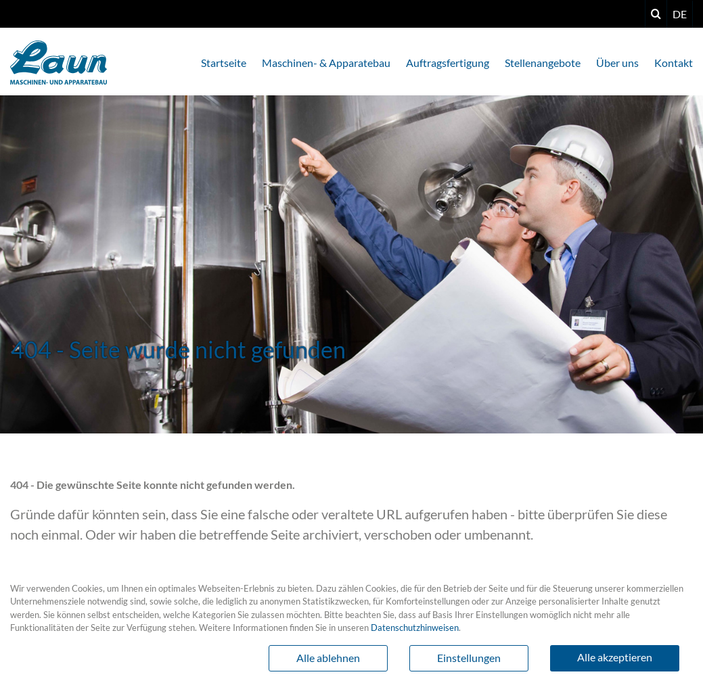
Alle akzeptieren (614, 657)
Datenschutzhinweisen (415, 627)
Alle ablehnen (328, 657)
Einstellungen (469, 657)
